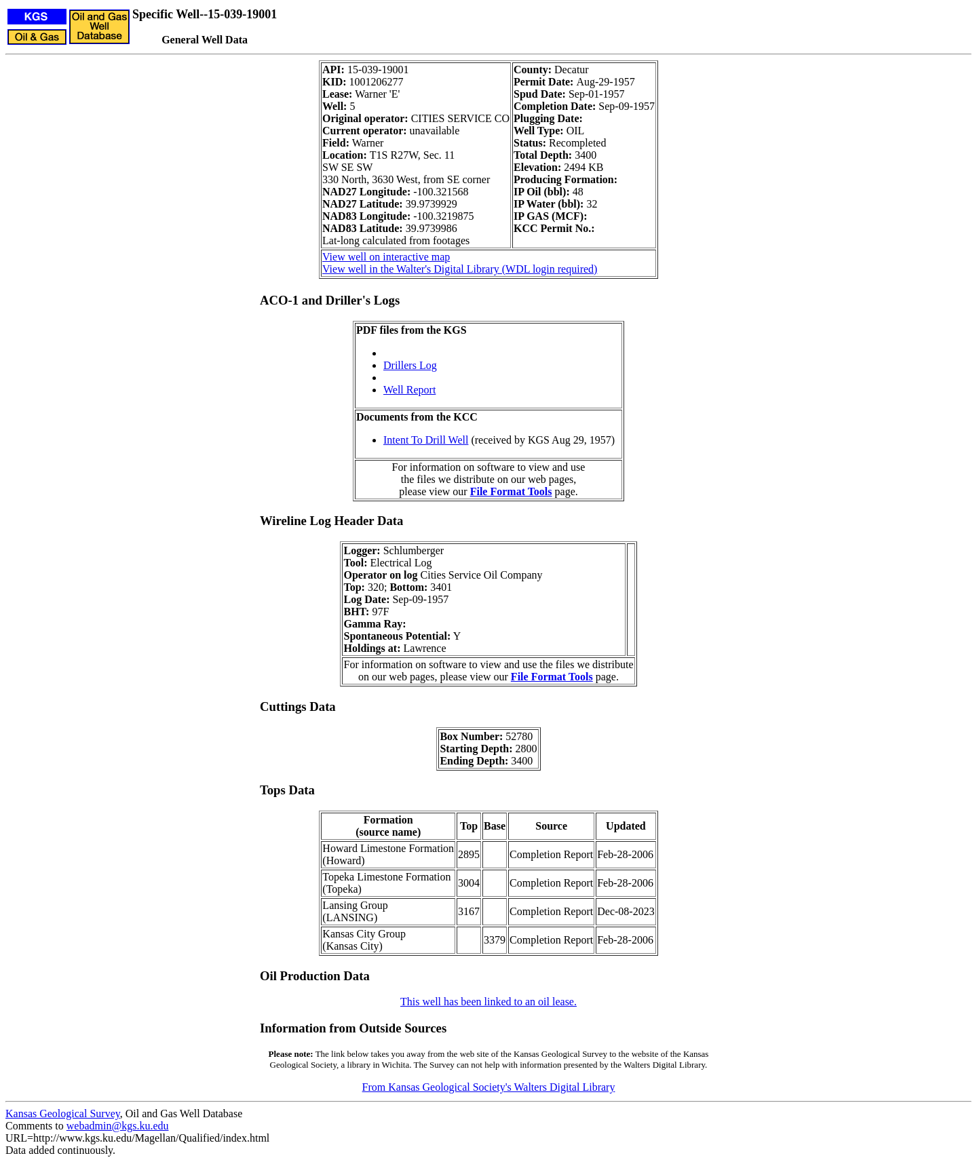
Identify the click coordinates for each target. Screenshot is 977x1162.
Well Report (409, 389)
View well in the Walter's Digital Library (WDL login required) (459, 269)
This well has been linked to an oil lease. (488, 1001)
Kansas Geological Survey (62, 1113)
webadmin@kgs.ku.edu (117, 1125)
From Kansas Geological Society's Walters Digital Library (488, 1087)
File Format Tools (511, 491)
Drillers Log (410, 365)
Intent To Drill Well (425, 440)
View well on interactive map (386, 257)
